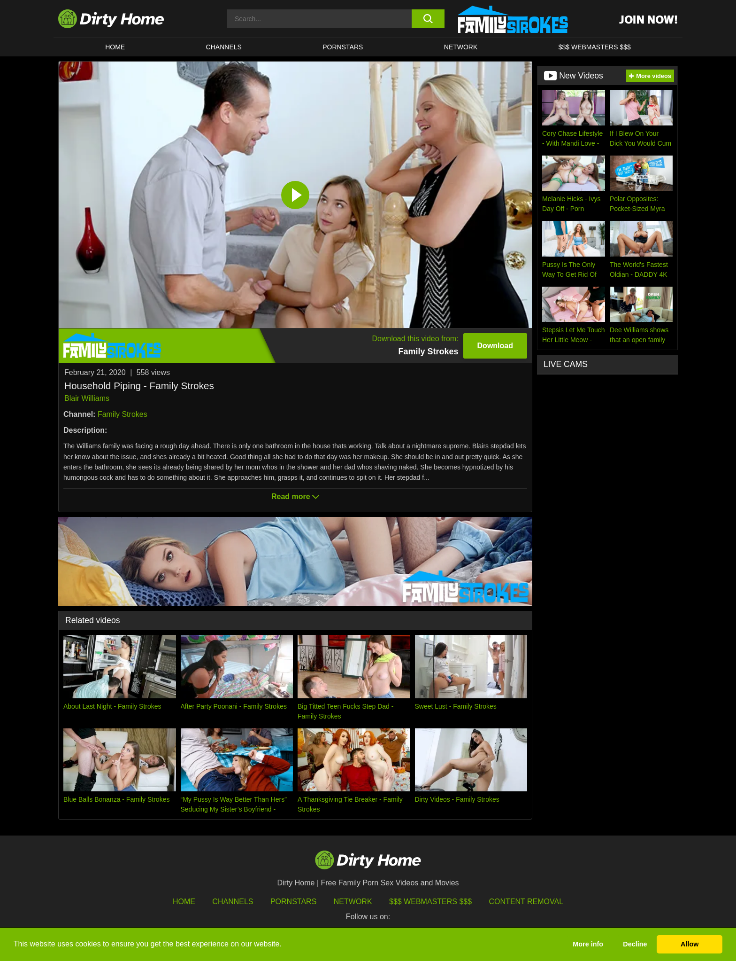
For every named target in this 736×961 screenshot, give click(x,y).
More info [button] (588, 944)
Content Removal (526, 902)
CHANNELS (224, 47)
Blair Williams (86, 398)
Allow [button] (689, 944)
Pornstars (342, 47)
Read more (295, 496)
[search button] (428, 18)
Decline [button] (635, 944)
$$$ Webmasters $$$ (430, 902)
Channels (232, 902)
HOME (115, 47)
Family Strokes (122, 414)
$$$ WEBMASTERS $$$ (595, 47)
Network (461, 47)
